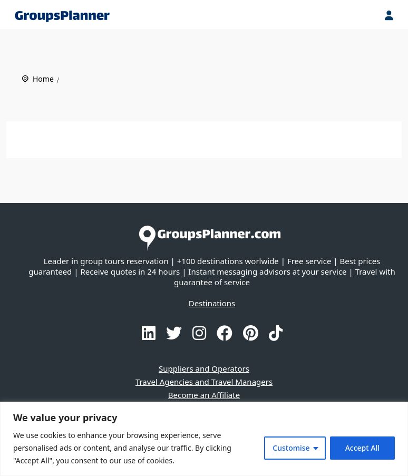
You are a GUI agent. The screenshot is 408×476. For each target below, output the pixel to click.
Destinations (212, 303)
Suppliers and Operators (204, 368)
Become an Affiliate (204, 395)
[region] (204, 439)
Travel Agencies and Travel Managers (204, 381)
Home (43, 79)
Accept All (362, 448)
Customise (291, 448)
